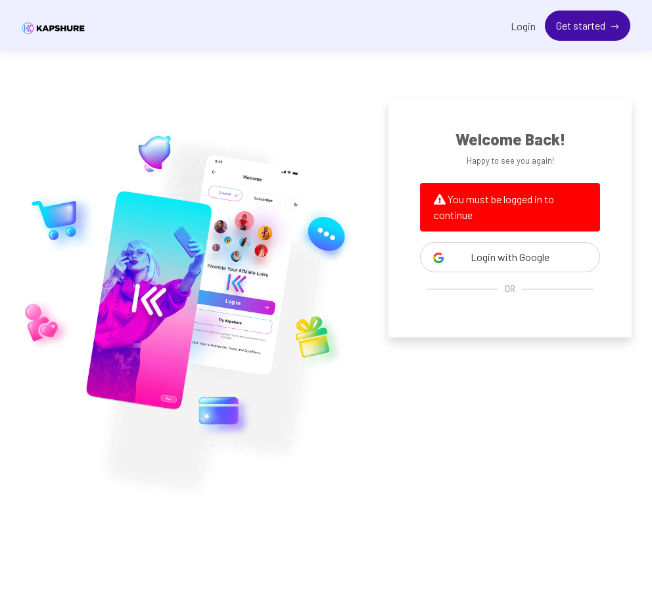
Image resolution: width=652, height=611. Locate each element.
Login (523, 26)
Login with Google (490, 257)
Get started (581, 25)
